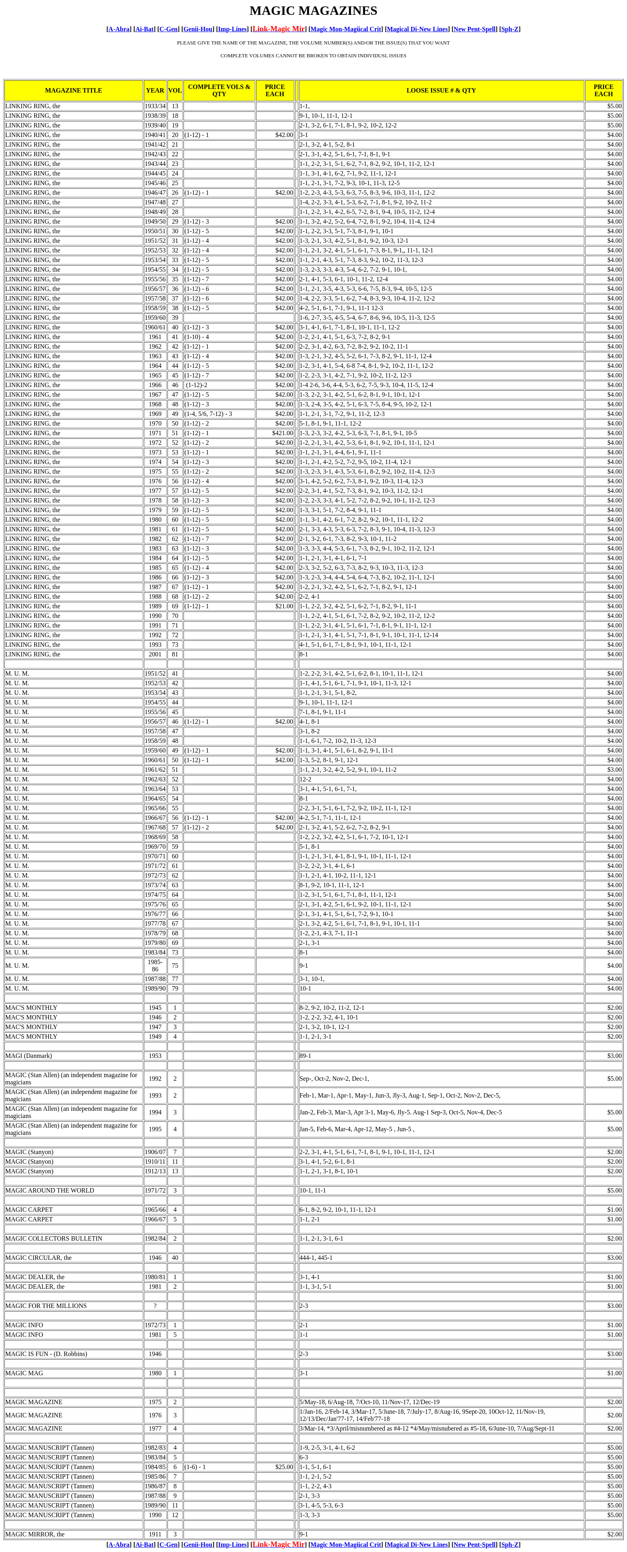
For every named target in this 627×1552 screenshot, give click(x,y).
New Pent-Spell (474, 29)
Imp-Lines (232, 29)
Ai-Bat (144, 29)
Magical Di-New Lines (417, 29)
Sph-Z (509, 29)
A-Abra (119, 29)
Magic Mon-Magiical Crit (345, 29)
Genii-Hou (197, 29)
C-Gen (168, 29)
